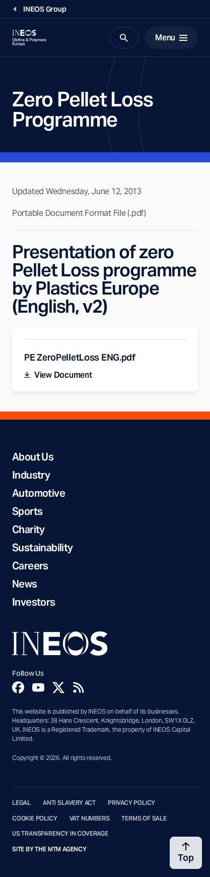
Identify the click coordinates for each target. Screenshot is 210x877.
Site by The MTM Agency (49, 849)
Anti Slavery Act (69, 802)
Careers (30, 566)
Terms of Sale (144, 818)
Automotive (38, 493)
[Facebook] (18, 687)
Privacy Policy (131, 802)
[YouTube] (38, 687)
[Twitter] (58, 687)
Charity (28, 529)
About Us (32, 457)
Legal (21, 802)
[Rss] (79, 687)
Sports (27, 511)
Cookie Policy (34, 818)
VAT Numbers (89, 818)
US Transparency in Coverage (60, 833)
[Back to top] (186, 853)
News (24, 584)
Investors (33, 602)
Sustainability (42, 548)
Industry (31, 475)
